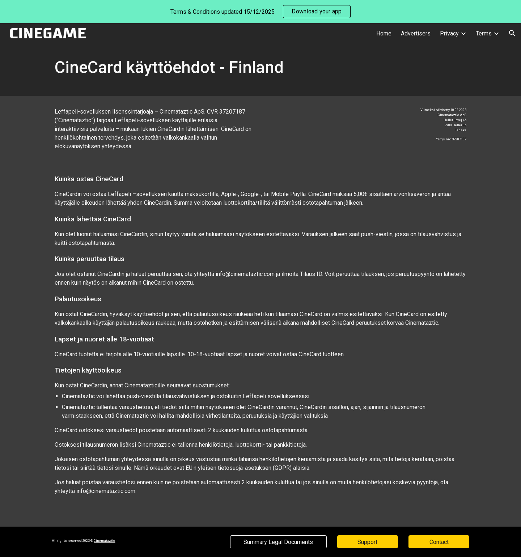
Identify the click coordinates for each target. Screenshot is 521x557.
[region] (260, 11)
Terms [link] (484, 33)
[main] (260, 69)
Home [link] (383, 33)
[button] (512, 33)
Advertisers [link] (416, 33)
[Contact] (439, 542)
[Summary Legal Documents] (278, 542)
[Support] (368, 542)
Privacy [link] (449, 33)
